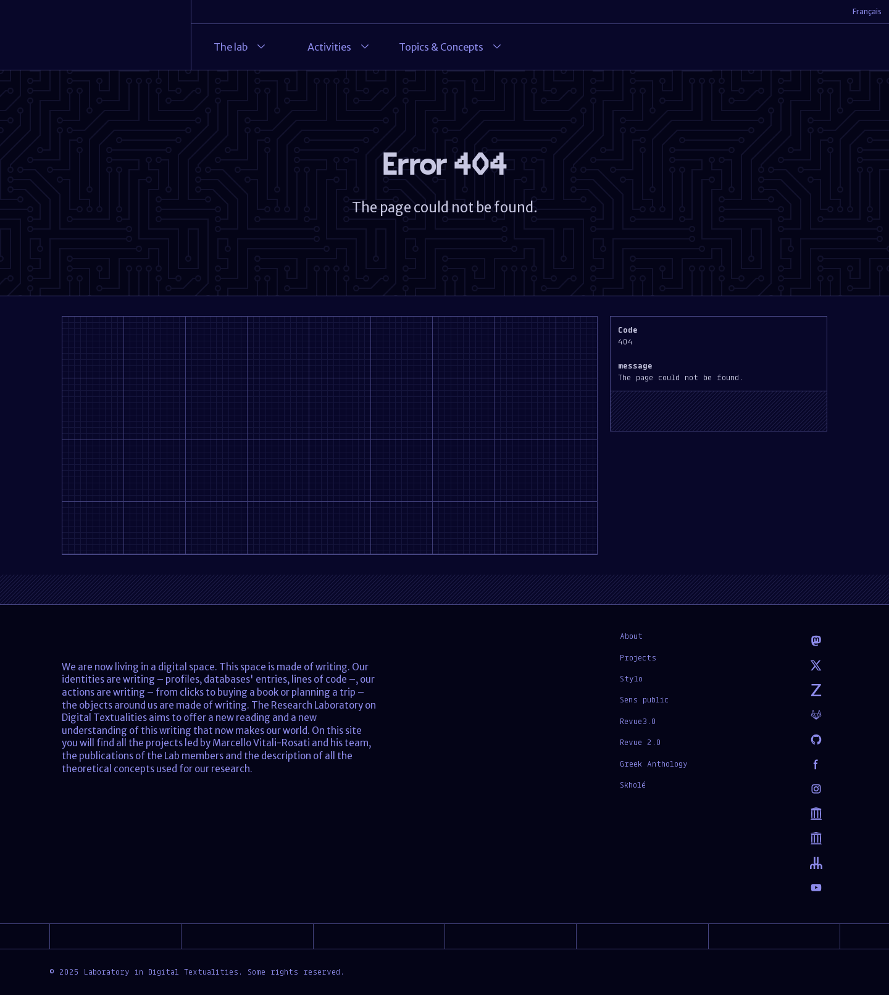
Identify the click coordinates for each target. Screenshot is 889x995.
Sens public (644, 699)
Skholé (633, 784)
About (631, 636)
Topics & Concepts (451, 47)
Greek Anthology (654, 763)
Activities (339, 47)
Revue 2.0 (640, 742)
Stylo (631, 678)
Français (867, 11)
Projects (638, 657)
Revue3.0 (638, 721)
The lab (240, 47)
